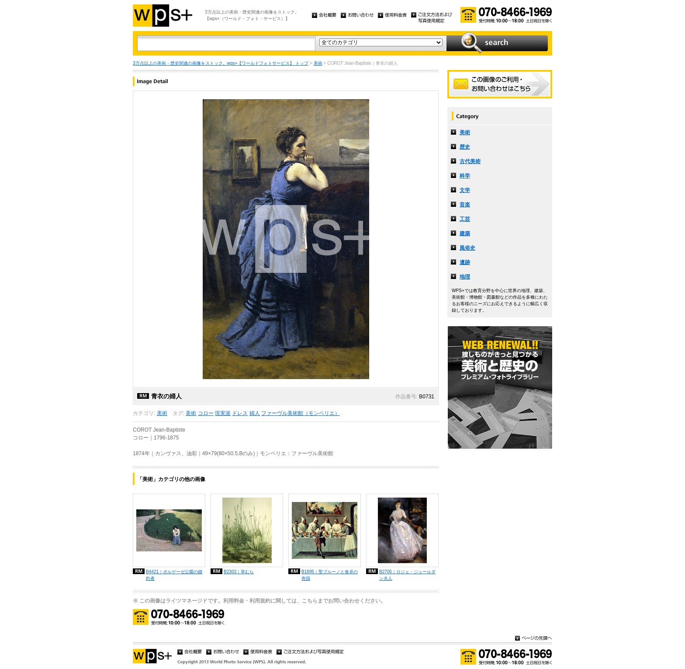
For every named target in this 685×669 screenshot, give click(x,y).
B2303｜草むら (239, 571)
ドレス (240, 413)
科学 (465, 176)
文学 (465, 190)
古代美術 (470, 161)
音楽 (465, 205)
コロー (206, 413)
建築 (465, 233)
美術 (318, 63)
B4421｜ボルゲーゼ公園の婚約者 (174, 575)
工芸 (465, 219)
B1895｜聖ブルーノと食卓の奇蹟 (329, 575)
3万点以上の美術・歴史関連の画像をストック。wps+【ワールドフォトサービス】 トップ (220, 63)
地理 (465, 277)
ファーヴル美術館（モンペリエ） (300, 413)
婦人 (254, 413)
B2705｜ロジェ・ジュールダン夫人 (407, 575)
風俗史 (467, 248)
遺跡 (465, 262)
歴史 (465, 147)
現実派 (223, 413)
